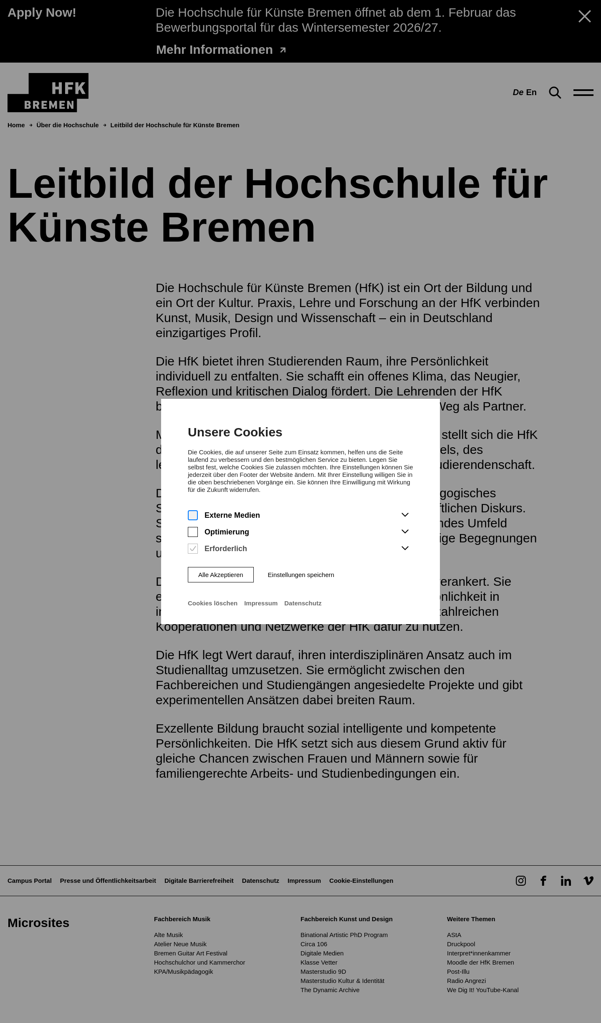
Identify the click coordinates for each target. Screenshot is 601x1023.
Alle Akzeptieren (220, 553)
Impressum (261, 582)
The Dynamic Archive (330, 989)
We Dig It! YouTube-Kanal (483, 989)
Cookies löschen (212, 582)
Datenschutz (302, 582)
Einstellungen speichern (301, 553)
